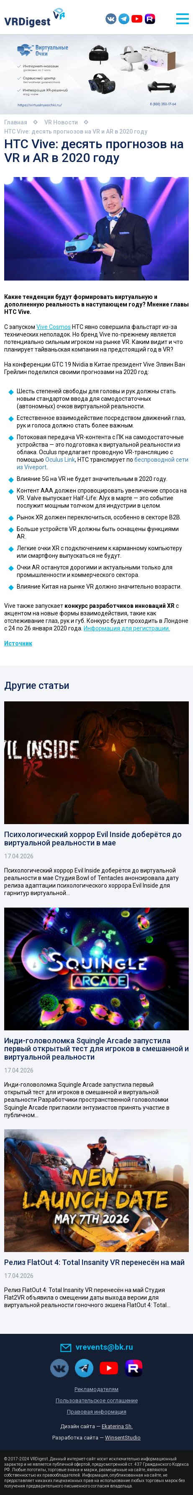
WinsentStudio (123, 1437)
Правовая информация (96, 1412)
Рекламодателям (96, 1389)
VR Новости (61, 122)
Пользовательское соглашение (97, 1400)
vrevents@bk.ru (96, 1347)
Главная (15, 122)
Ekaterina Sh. (117, 1426)
